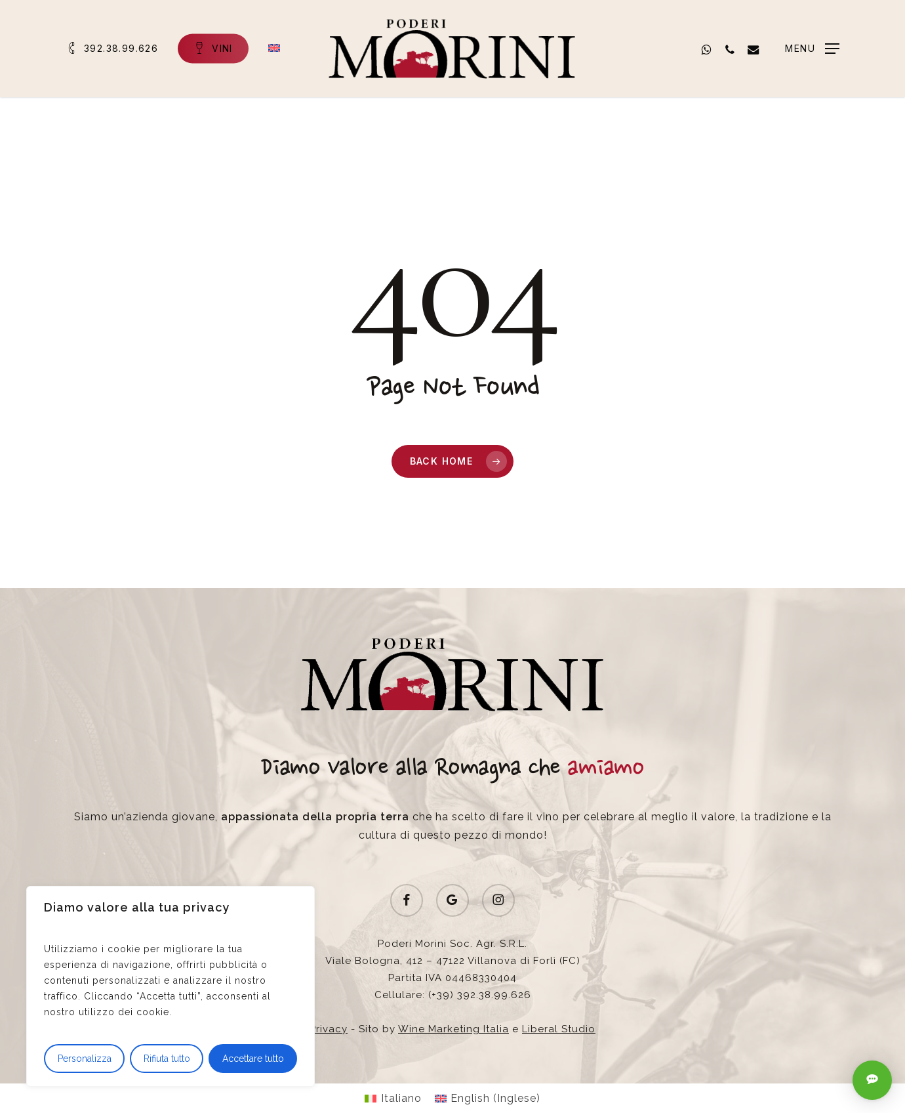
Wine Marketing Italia (453, 1029)
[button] (812, 49)
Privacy (329, 1029)
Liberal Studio (558, 1029)
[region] (170, 986)
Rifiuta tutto (167, 1058)
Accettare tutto (253, 1058)
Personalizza (84, 1058)
